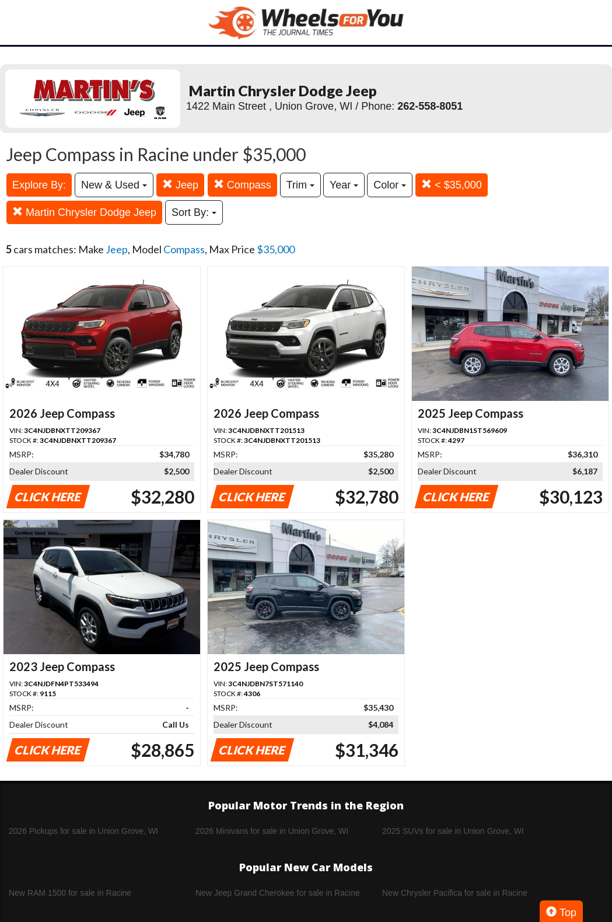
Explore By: (39, 185)
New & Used (114, 185)
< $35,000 (451, 185)
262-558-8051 (430, 106)
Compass (242, 185)
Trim (300, 185)
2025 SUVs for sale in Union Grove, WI (453, 831)
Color (389, 185)
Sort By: (194, 212)
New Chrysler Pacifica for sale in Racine (454, 892)
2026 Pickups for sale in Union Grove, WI (83, 831)
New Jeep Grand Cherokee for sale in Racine (277, 892)
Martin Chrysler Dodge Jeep (84, 212)
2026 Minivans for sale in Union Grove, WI (271, 831)
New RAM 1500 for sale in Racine (70, 892)
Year (344, 185)
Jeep (180, 185)
